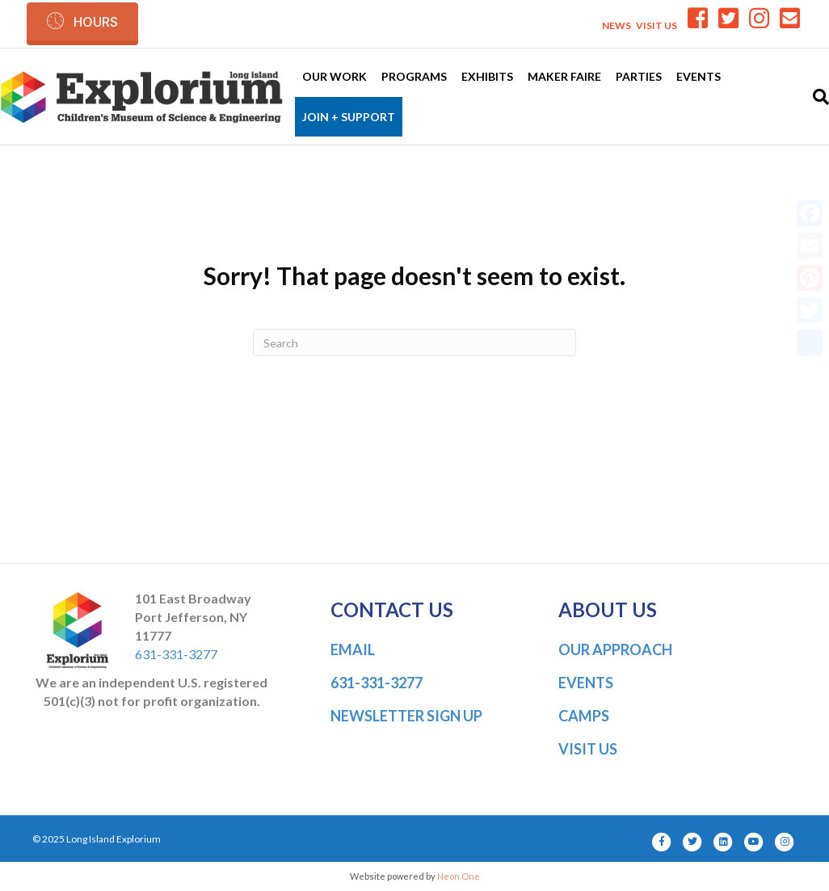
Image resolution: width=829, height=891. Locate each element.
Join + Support (348, 117)
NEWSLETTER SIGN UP (406, 716)
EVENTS (585, 682)
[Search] (817, 97)
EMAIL (352, 649)
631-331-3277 (176, 654)
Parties (639, 76)
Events (698, 76)
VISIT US (656, 25)
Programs (414, 76)
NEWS (616, 25)
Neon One (458, 876)
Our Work (334, 76)
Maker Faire (564, 76)
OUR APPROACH (615, 649)
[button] (82, 21)
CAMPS (583, 716)
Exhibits (487, 76)
